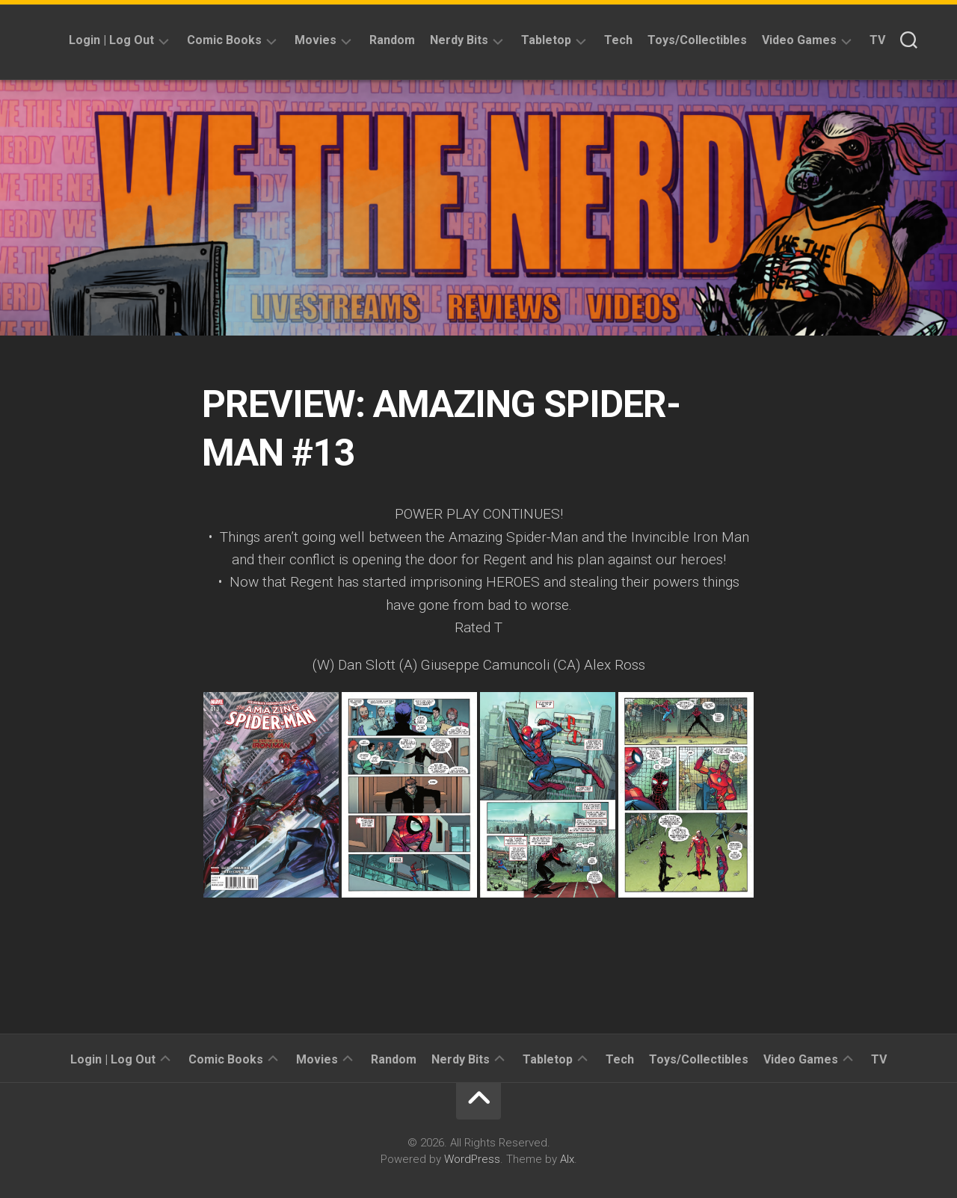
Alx (567, 1159)
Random (392, 40)
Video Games (799, 40)
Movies (315, 40)
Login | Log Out (111, 40)
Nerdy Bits (459, 40)
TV (877, 40)
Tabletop (546, 40)
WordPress (472, 1159)
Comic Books (224, 40)
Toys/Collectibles (697, 40)
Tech (618, 40)
